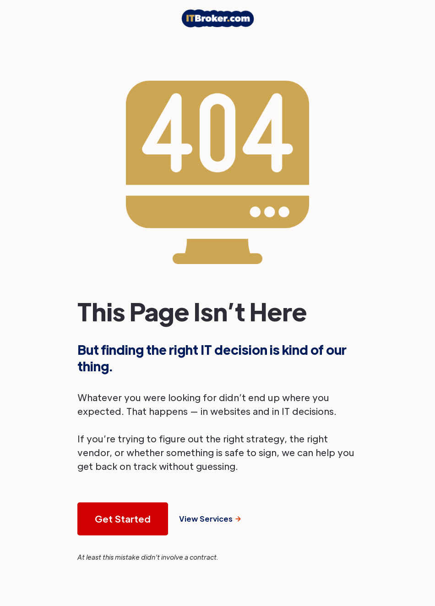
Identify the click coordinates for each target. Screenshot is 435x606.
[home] (217, 18)
